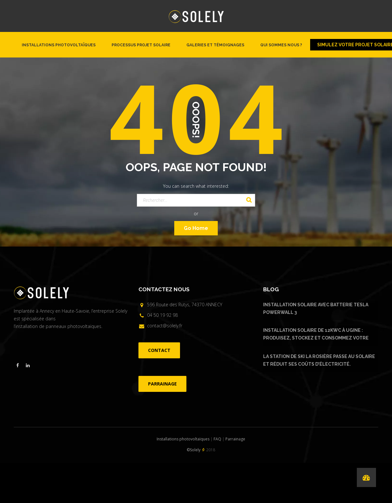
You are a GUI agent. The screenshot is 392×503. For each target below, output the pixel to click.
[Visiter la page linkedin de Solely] (28, 365)
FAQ (217, 439)
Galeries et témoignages (215, 45)
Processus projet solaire (141, 45)
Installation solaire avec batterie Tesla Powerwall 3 (315, 308)
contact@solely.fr (164, 326)
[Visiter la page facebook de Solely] (17, 365)
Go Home (196, 228)
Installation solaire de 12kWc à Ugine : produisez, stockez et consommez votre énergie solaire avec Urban (316, 335)
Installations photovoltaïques (59, 45)
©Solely (193, 450)
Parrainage (235, 439)
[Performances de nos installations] (366, 477)
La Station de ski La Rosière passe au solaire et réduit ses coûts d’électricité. (319, 360)
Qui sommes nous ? (281, 45)
